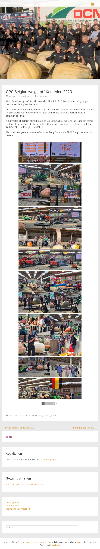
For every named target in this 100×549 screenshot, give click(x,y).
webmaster (42, 96)
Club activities (15, 415)
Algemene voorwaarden (18, 508)
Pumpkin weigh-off (47, 415)
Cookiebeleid (12, 505)
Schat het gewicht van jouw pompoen (25, 484)
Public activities (30, 415)
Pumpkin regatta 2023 (85, 427)
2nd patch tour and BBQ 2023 (18, 427)
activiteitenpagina (48, 459)
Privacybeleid (13, 502)
